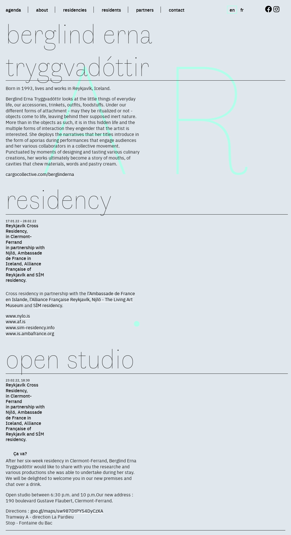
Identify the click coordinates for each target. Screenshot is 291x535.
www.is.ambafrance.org (30, 333)
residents (111, 10)
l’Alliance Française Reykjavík (60, 299)
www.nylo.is (18, 315)
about (42, 10)
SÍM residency (47, 305)
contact (176, 10)
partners (145, 10)
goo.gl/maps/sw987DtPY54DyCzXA (66, 510)
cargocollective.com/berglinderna (40, 174)
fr (242, 10)
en (232, 10)
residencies (75, 10)
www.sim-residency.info (30, 327)
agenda (13, 10)
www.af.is (16, 321)
